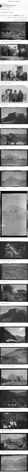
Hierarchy (10, 15)
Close (6, 4)
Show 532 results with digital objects (20, 20)
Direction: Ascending (23, 17)
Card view (16, 15)
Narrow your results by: (14, 1)
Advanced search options (7, 12)
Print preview (3, 15)
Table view (21, 15)
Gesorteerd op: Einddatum (12, 17)
